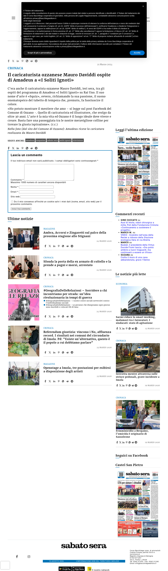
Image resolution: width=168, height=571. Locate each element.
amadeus (30, 140)
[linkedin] (18, 61)
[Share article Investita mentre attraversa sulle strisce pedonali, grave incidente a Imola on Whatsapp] (130, 385)
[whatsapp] (27, 61)
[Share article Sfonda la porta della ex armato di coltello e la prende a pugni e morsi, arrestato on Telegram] (72, 275)
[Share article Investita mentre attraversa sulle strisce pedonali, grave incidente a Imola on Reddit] (133, 385)
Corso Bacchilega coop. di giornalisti (145, 550)
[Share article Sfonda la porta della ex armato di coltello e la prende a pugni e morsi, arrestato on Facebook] (45, 275)
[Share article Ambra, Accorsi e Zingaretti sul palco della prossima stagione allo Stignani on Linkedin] (54, 246)
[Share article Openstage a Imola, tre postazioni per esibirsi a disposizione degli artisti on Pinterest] (59, 381)
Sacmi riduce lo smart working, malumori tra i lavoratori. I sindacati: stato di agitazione (136, 320)
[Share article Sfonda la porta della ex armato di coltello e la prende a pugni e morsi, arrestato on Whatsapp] (63, 275)
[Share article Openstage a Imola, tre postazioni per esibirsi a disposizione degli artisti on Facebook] (45, 381)
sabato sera (52, 140)
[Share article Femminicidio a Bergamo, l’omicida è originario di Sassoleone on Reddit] (133, 442)
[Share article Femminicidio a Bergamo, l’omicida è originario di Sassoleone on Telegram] (136, 442)
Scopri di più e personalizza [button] (40, 53)
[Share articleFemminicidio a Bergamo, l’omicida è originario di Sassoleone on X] (120, 442)
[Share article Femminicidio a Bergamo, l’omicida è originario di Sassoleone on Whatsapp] (130, 442)
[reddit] (32, 61)
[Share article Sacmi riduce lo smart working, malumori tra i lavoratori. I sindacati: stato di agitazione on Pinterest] (126, 328)
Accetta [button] (137, 53)
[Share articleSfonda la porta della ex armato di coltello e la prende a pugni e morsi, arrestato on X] (50, 275)
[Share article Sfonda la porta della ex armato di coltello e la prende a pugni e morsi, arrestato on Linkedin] (54, 275)
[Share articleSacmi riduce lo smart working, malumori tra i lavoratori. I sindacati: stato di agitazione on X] (120, 328)
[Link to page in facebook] (16, 556)
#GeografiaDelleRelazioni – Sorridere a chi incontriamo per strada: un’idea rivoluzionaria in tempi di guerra (75, 294)
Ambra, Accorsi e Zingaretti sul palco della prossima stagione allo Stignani (74, 234)
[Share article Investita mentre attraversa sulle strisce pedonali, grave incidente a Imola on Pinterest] (126, 385)
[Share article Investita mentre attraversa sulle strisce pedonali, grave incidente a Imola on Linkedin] (123, 385)
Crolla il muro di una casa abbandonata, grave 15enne (135, 258)
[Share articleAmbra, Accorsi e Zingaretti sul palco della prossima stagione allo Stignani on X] (50, 246)
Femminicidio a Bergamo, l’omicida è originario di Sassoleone (132, 433)
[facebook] (9, 61)
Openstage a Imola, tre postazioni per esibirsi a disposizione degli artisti (77, 369)
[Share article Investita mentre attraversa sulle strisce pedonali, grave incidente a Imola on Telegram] (136, 385)
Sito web (15, 196)
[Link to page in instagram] (29, 556)
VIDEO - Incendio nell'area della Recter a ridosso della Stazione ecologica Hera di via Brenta (137, 237)
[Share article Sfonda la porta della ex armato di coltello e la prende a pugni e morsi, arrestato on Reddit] (67, 275)
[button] (143, 6)
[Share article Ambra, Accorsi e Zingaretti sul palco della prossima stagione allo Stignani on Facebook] (45, 246)
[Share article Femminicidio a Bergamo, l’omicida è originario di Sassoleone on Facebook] (117, 442)
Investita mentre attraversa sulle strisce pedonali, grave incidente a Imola (138, 376)
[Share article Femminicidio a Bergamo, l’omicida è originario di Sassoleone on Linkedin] (123, 442)
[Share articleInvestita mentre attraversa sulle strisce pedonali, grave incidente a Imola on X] (120, 385)
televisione (78, 140)
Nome (14, 187)
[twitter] (13, 61)
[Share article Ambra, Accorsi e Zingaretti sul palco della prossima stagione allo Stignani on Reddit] (67, 246)
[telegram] (36, 61)
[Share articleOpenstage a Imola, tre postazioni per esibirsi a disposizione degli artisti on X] (50, 381)
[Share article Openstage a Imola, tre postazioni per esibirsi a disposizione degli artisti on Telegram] (72, 381)
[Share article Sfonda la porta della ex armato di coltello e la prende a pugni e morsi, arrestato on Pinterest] (59, 275)
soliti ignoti (65, 140)
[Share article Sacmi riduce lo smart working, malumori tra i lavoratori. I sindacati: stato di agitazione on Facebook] (117, 328)
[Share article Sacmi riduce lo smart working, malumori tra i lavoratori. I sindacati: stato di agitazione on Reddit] (133, 328)
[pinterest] (22, 61)
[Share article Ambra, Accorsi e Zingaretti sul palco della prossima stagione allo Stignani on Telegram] (72, 246)
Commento (17, 180)
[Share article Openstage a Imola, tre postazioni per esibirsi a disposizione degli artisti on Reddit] (67, 381)
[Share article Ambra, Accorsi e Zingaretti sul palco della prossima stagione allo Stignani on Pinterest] (59, 246)
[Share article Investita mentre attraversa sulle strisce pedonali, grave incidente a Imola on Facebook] (117, 385)
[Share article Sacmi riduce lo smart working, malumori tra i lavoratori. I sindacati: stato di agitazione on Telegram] (136, 328)
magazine (40, 140)
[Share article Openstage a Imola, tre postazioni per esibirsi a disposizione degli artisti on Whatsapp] (63, 381)
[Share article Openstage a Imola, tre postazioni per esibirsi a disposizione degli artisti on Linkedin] (54, 381)
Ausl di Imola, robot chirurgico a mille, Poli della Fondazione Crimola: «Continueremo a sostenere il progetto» (140, 226)
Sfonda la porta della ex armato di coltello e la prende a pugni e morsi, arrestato (77, 263)
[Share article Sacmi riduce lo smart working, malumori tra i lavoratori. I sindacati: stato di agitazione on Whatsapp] (130, 328)
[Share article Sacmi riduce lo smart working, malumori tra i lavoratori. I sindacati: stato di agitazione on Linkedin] (123, 328)
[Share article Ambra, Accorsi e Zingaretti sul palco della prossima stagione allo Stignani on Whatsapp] (63, 246)
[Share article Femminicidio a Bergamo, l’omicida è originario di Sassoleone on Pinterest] (126, 442)
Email (14, 192)
